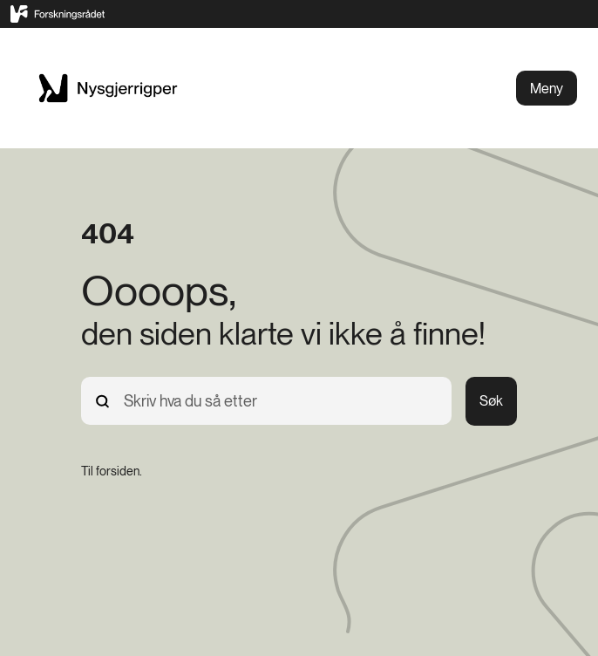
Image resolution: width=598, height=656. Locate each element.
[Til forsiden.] (111, 471)
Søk (491, 401)
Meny (546, 88)
